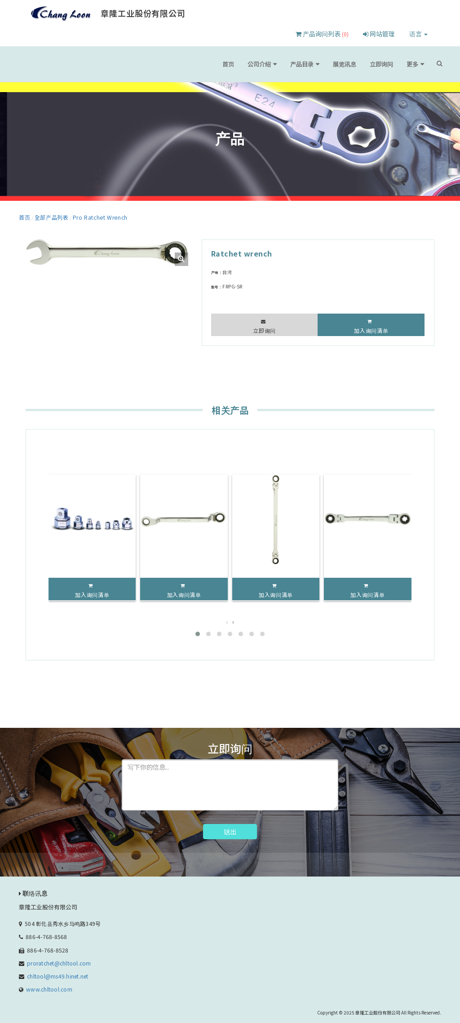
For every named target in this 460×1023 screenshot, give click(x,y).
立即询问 (388, 64)
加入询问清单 (371, 328)
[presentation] (227, 620)
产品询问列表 (322, 33)
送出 (230, 829)
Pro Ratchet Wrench (87, 216)
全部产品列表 (47, 216)
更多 (414, 64)
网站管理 (379, 33)
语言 (418, 33)
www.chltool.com (49, 987)
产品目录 (320, 64)
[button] (197, 632)
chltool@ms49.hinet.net (57, 974)
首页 (256, 64)
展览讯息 (356, 64)
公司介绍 (283, 64)
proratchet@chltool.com (59, 961)
